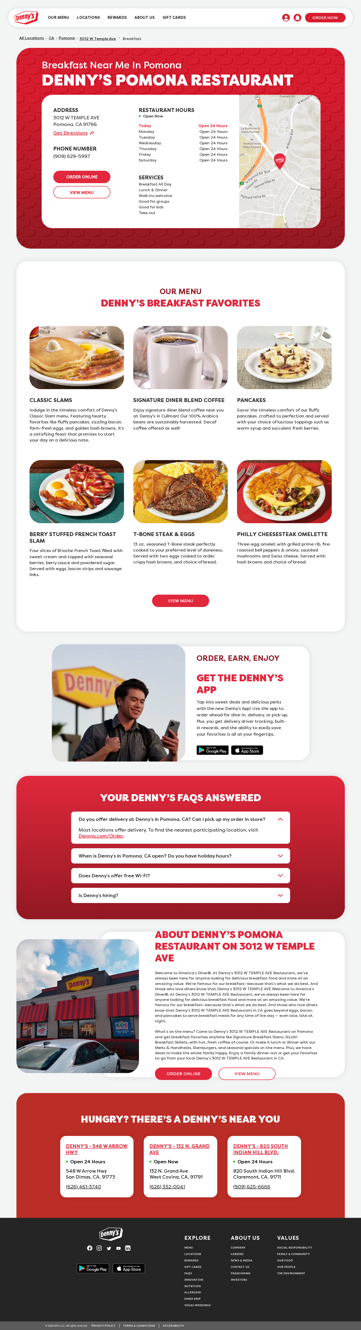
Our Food (285, 1260)
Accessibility (173, 1325)
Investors (239, 1279)
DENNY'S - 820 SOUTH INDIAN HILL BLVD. (260, 1149)
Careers (237, 1253)
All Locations (31, 38)
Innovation (193, 1279)
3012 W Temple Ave (97, 39)
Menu (188, 1247)
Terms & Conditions (139, 1325)
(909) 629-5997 (71, 156)
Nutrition (192, 1286)
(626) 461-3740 (83, 1187)
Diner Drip (192, 1298)
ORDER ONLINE (82, 177)
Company (238, 1247)
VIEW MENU (82, 192)
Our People (286, 1266)
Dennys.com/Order (101, 835)
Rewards (191, 1260)
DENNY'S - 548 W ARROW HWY (97, 1149)
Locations (192, 1253)
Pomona (67, 38)
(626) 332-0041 (167, 1187)
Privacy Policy (103, 1325)
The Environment (291, 1273)
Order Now (325, 17)
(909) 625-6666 (251, 1187)
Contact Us (240, 1266)
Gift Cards (193, 1266)
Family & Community (293, 1253)
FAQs (188, 1273)
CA (51, 38)
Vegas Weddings (197, 1305)
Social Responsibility (294, 1247)
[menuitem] (58, 18)
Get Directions (70, 133)
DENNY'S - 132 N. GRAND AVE (179, 1149)
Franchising (241, 1273)
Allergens (192, 1292)
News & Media (241, 1260)
